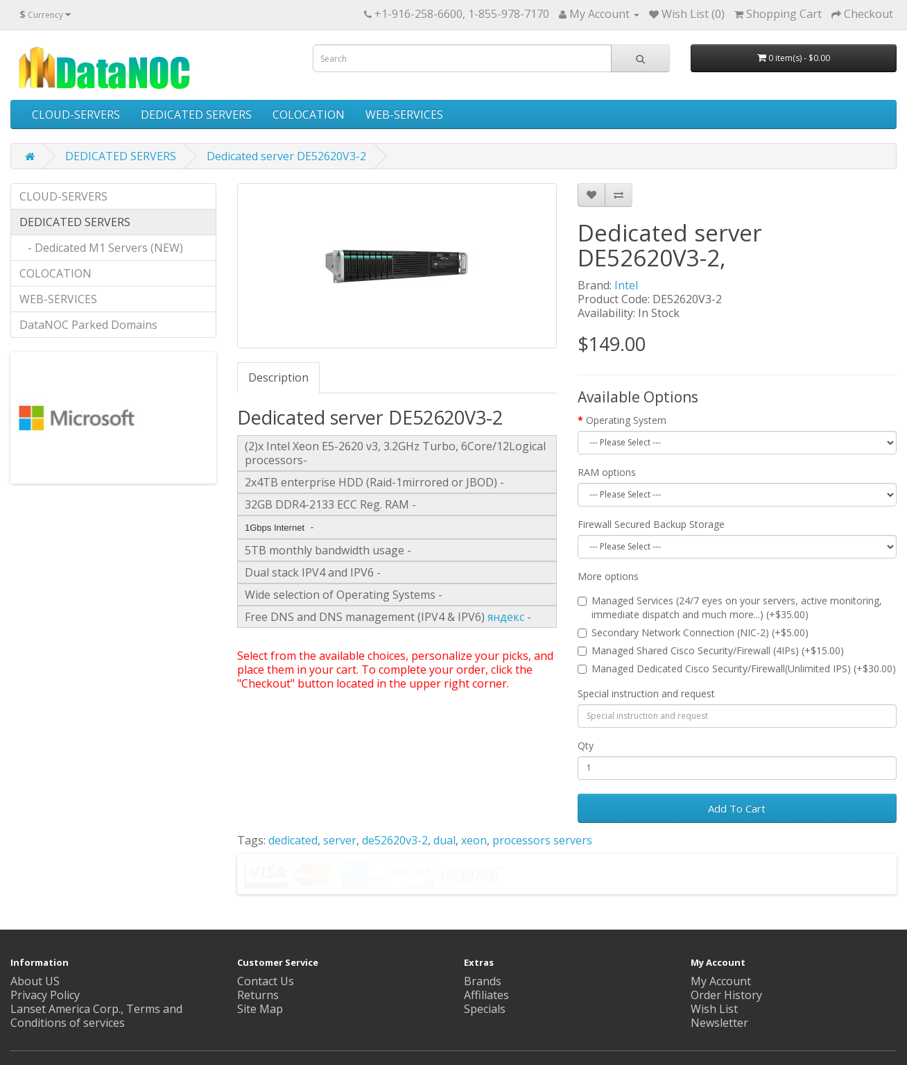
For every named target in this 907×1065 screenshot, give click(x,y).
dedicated (293, 840)
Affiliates (486, 995)
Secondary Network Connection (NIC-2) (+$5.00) (693, 632)
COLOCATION (309, 114)
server (339, 840)
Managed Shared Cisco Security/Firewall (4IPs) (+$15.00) (711, 650)
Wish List (714, 1008)
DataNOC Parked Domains (88, 324)
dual (444, 840)
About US (35, 981)
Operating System (626, 420)
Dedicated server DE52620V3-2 (286, 156)
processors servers (542, 840)
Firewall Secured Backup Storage (651, 524)
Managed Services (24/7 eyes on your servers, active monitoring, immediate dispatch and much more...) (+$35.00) (730, 607)
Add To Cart (737, 808)
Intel (626, 285)
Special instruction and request (646, 693)
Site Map (260, 1008)
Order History (726, 995)
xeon (474, 840)
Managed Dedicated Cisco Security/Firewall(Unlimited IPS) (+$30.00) (737, 668)
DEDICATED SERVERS (196, 114)
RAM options (607, 472)
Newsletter (719, 1022)
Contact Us (265, 981)
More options (608, 576)
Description (278, 377)
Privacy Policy (45, 995)
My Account (721, 981)
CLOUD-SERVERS (76, 114)
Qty (586, 745)
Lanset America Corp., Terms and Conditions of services (96, 1015)
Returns (258, 995)
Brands (482, 981)
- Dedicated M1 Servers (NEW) (101, 247)
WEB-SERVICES (404, 114)
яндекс (505, 616)
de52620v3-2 (395, 840)
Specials (485, 1008)
